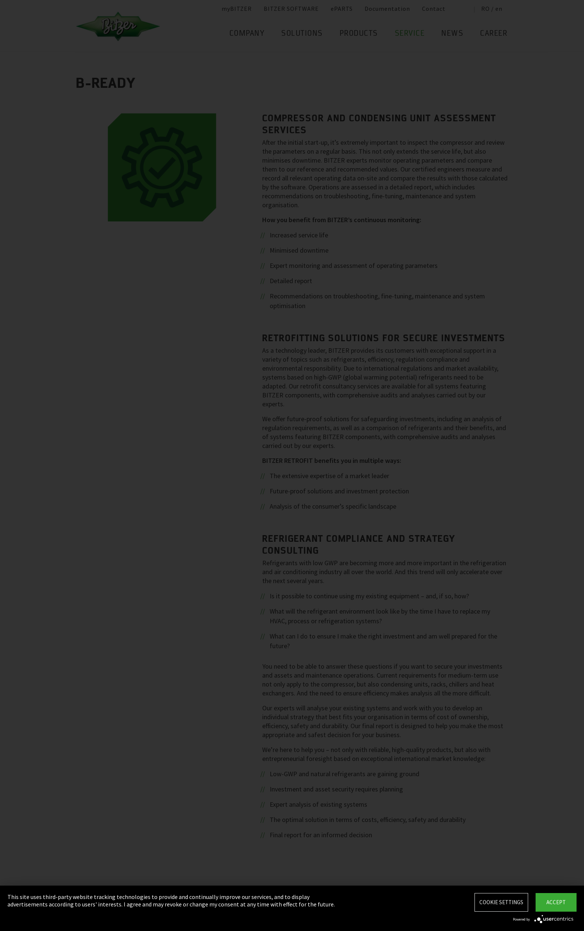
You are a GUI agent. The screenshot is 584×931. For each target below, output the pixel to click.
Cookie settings (501, 902)
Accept (556, 902)
